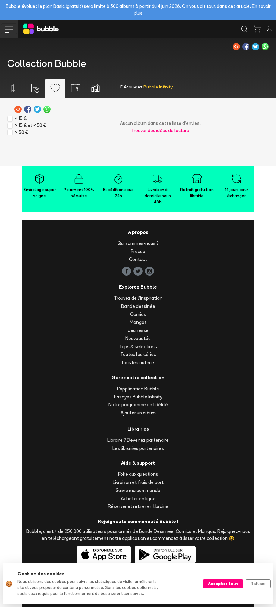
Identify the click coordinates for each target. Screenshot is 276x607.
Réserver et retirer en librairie (138, 506)
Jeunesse (138, 330)
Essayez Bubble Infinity (138, 397)
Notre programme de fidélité (138, 404)
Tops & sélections (138, 346)
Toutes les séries (138, 354)
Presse (138, 251)
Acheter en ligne (138, 498)
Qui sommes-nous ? (138, 243)
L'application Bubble (138, 389)
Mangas (138, 322)
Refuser (258, 583)
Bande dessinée (138, 306)
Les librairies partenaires (138, 448)
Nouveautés (138, 338)
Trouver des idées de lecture (160, 130)
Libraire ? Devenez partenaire (138, 440)
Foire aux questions (138, 474)
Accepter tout (223, 583)
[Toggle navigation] (9, 28)
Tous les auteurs (138, 362)
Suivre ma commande (138, 490)
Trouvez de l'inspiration (138, 298)
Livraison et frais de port (138, 482)
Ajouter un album (138, 413)
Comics (138, 314)
